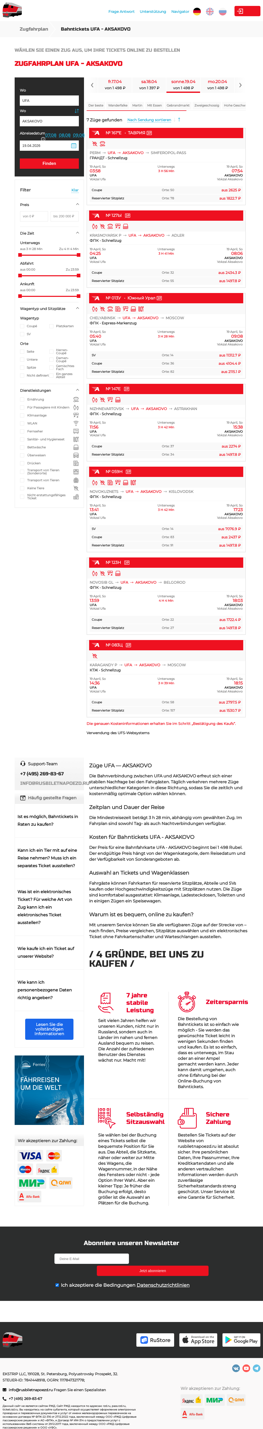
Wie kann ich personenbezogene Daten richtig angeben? (44, 990)
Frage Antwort (95, 11)
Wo (23, 90)
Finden (49, 163)
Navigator (154, 11)
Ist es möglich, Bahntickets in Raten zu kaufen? (47, 820)
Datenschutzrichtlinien (163, 1273)
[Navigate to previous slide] (92, 85)
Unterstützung (126, 11)
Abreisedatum (32, 135)
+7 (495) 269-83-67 (25, 1398)
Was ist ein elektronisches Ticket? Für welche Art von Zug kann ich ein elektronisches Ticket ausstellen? (44, 907)
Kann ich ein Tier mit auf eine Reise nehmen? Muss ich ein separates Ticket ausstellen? (47, 858)
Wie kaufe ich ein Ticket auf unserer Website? (45, 952)
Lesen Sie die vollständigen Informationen (49, 1029)
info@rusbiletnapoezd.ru (31, 1390)
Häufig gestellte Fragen (52, 797)
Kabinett (231, 11)
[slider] (20, 255)
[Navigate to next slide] (240, 85)
